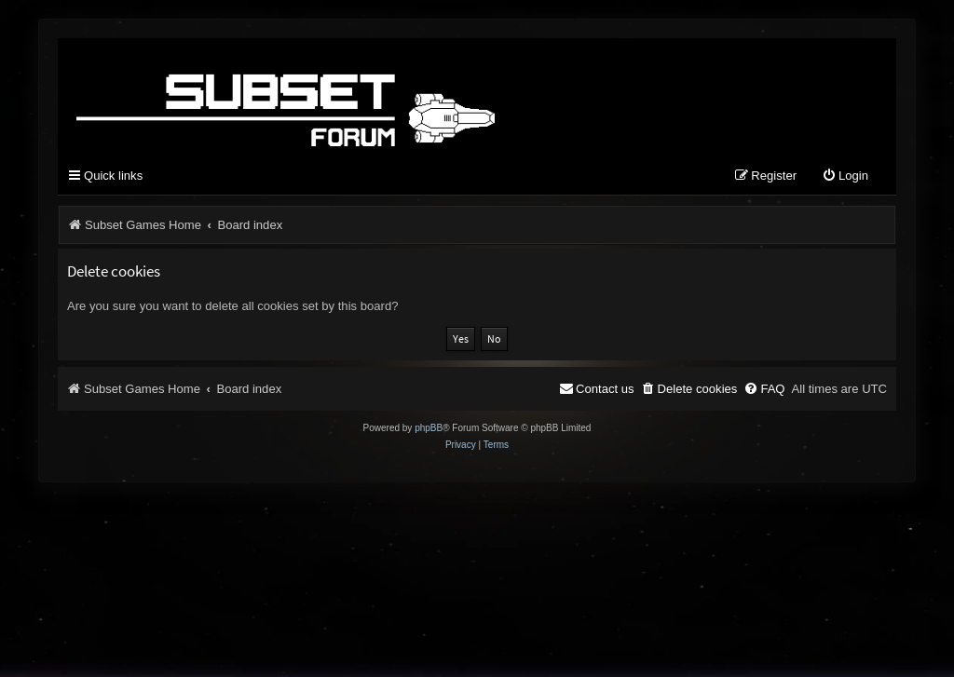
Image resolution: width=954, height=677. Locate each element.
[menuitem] (845, 176)
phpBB (429, 428)
